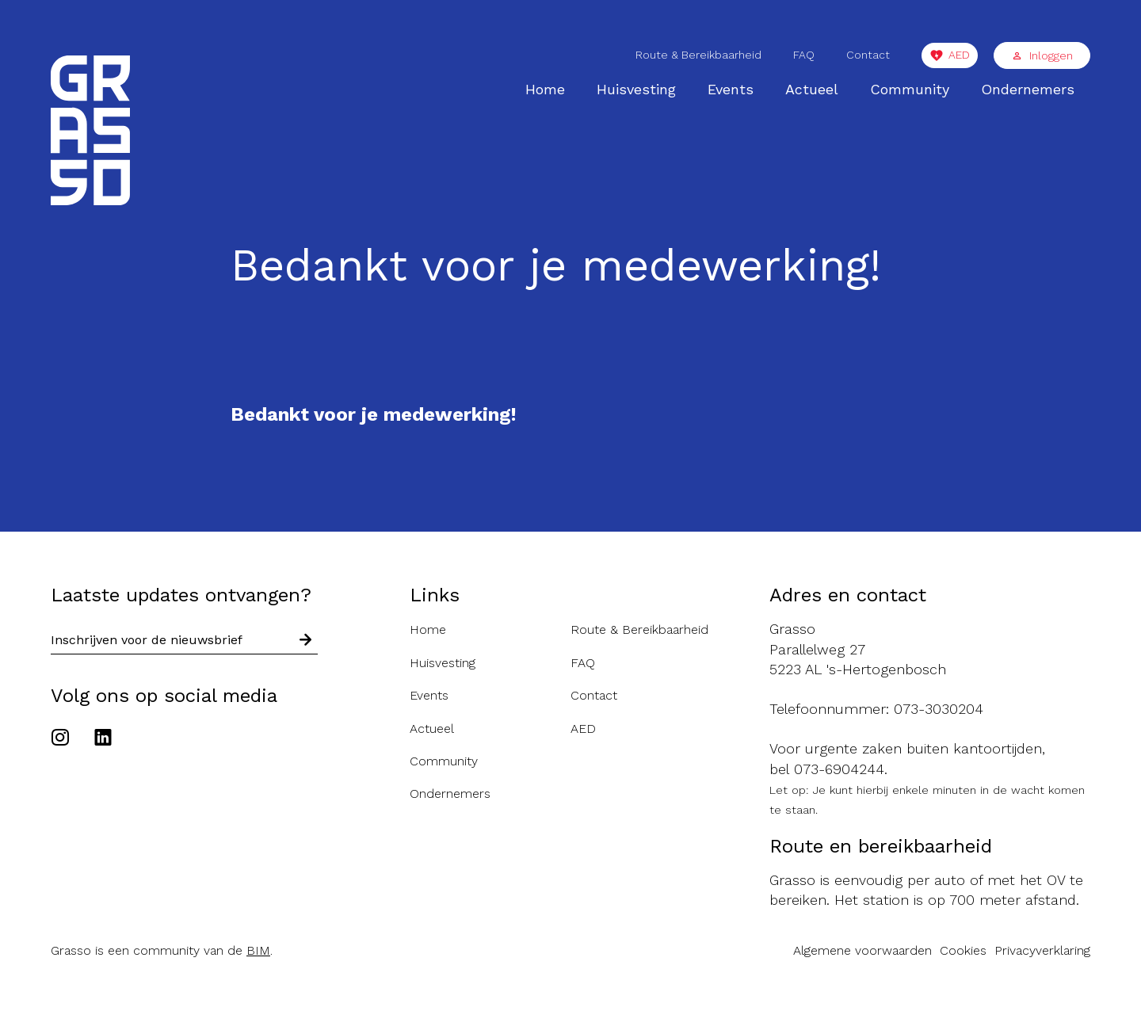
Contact (868, 54)
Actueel (811, 89)
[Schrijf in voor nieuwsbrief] (306, 640)
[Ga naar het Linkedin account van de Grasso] (103, 739)
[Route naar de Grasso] (929, 649)
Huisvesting (636, 89)
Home (545, 89)
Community (909, 89)
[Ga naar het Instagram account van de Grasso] (64, 739)
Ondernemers (1027, 89)
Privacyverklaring (1042, 950)
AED (959, 54)
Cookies (963, 950)
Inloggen (1042, 55)
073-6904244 (839, 769)
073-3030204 (938, 708)
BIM (258, 950)
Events (731, 89)
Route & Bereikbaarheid (698, 54)
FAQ (804, 54)
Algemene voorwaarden (862, 950)
